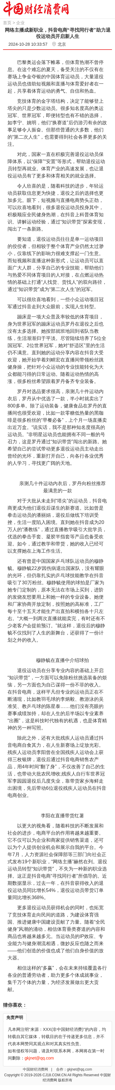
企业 (20, 22)
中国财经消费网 (36, 1069)
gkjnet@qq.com (79, 1069)
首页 (7, 22)
